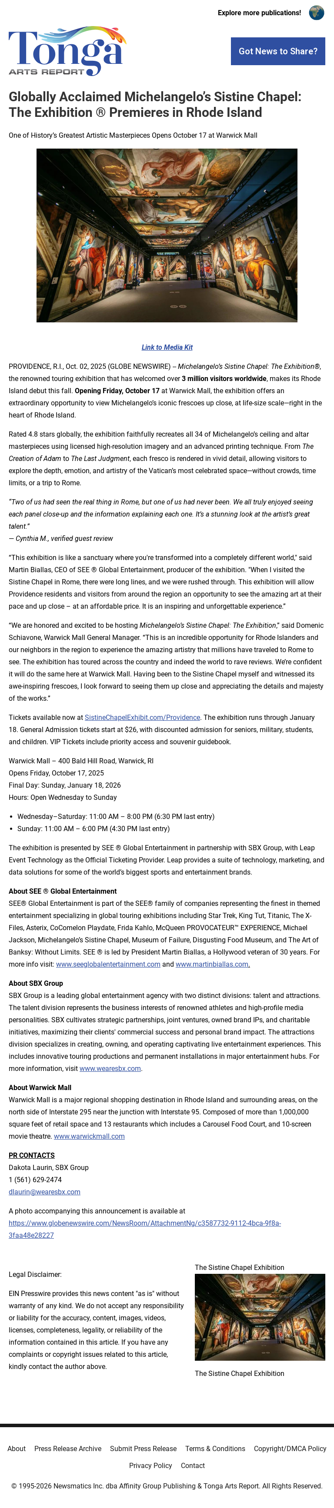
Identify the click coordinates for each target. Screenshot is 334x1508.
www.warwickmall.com (89, 1136)
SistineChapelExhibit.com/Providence (142, 717)
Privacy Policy (150, 1466)
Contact (193, 1466)
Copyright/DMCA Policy (290, 1449)
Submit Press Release (143, 1449)
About (16, 1449)
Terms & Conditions (215, 1449)
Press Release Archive (67, 1449)
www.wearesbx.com (110, 1068)
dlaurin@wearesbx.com (44, 1192)
